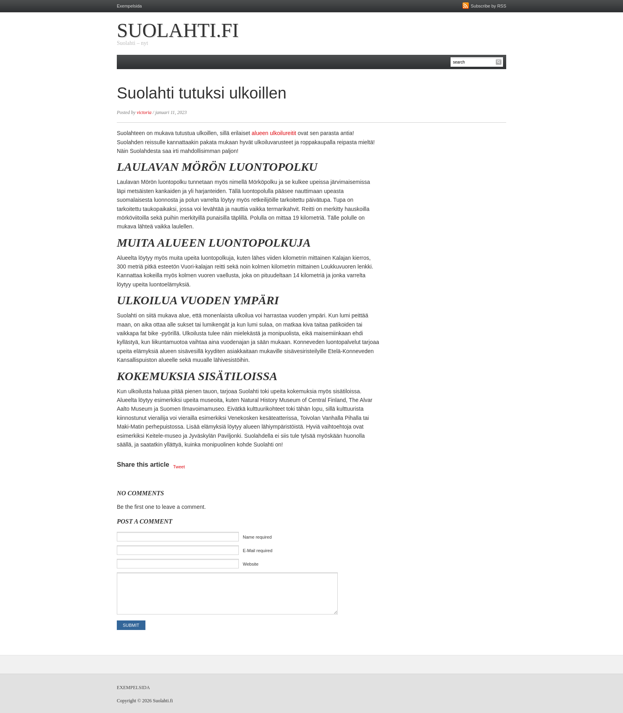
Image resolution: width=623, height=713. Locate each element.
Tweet (179, 466)
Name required (257, 537)
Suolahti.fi (178, 30)
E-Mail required (258, 550)
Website (251, 564)
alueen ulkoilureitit (274, 133)
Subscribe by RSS (488, 6)
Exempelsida (129, 6)
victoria (144, 112)
